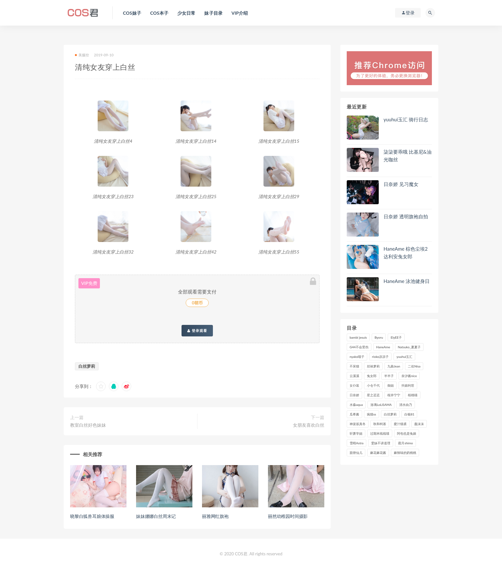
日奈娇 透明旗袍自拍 (406, 216)
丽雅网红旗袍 (215, 516)
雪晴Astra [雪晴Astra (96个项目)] (356, 443)
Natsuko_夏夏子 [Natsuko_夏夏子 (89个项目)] (409, 347)
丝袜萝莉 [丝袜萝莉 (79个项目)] (373, 366)
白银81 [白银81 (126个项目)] (409, 414)
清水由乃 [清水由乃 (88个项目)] (405, 405)
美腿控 (82, 55)
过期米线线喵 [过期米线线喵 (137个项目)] (379, 433)
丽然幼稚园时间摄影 (288, 516)
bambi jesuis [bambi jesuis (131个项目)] (358, 337)
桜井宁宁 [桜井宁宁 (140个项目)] (393, 395)
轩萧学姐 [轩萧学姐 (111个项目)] (356, 433)
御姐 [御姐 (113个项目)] (390, 385)
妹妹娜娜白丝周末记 (156, 516)
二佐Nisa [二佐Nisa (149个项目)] (414, 366)
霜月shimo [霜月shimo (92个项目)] (405, 443)
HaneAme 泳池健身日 (407, 281)
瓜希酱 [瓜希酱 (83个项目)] (354, 414)
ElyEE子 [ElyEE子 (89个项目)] (396, 337)
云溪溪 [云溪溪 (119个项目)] (354, 376)
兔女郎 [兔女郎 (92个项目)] (371, 376)
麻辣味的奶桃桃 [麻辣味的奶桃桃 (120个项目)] (405, 453)
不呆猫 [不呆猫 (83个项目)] (354, 366)
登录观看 (197, 331)
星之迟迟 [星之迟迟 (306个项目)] (373, 395)
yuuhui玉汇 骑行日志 (406, 119)
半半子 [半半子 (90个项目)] (389, 376)
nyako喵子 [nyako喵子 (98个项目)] (357, 357)
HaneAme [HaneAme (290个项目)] (383, 347)
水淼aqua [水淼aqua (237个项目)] (356, 405)
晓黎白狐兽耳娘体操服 (92, 516)
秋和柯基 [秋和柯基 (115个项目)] (379, 424)
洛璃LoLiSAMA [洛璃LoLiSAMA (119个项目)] (381, 405)
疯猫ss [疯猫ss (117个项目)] (371, 414)
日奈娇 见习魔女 (401, 184)
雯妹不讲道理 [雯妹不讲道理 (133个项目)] (380, 443)
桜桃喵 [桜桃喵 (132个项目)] (412, 395)
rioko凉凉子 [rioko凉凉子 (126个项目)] (380, 357)
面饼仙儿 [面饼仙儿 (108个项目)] (356, 453)
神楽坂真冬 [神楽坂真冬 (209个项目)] (358, 424)
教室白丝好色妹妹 (88, 425)
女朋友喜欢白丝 (308, 425)
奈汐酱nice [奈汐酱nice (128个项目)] (409, 376)
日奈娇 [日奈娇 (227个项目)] (354, 395)
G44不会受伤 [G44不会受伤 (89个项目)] (359, 347)
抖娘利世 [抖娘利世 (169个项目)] (407, 385)
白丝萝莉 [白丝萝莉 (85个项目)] (390, 414)
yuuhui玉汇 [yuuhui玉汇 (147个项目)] (404, 357)
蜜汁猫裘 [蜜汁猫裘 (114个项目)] (400, 424)
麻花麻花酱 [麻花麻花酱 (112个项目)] (378, 453)
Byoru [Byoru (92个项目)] (379, 337)
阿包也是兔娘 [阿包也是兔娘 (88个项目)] (406, 433)
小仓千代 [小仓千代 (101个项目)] (373, 385)
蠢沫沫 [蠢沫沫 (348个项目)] (419, 424)
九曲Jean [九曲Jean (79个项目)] (393, 366)
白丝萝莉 (86, 366)
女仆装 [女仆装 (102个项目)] (354, 385)
